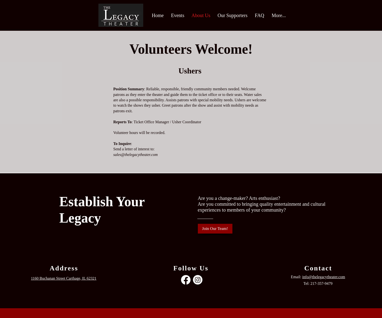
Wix (207, 314)
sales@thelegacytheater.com (135, 155)
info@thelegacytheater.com (323, 277)
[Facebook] (186, 280)
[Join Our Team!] (215, 229)
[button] (177, 15)
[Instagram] (197, 280)
